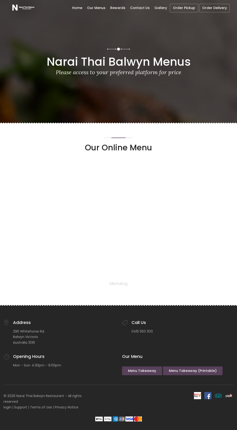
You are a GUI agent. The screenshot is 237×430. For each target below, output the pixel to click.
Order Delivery (214, 7)
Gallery (160, 7)
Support (20, 407)
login (7, 407)
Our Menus (96, 7)
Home (77, 7)
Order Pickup (184, 7)
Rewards (117, 7)
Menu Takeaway (142, 370)
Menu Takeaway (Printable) (193, 370)
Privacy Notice (66, 407)
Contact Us (140, 7)
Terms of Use (41, 407)
